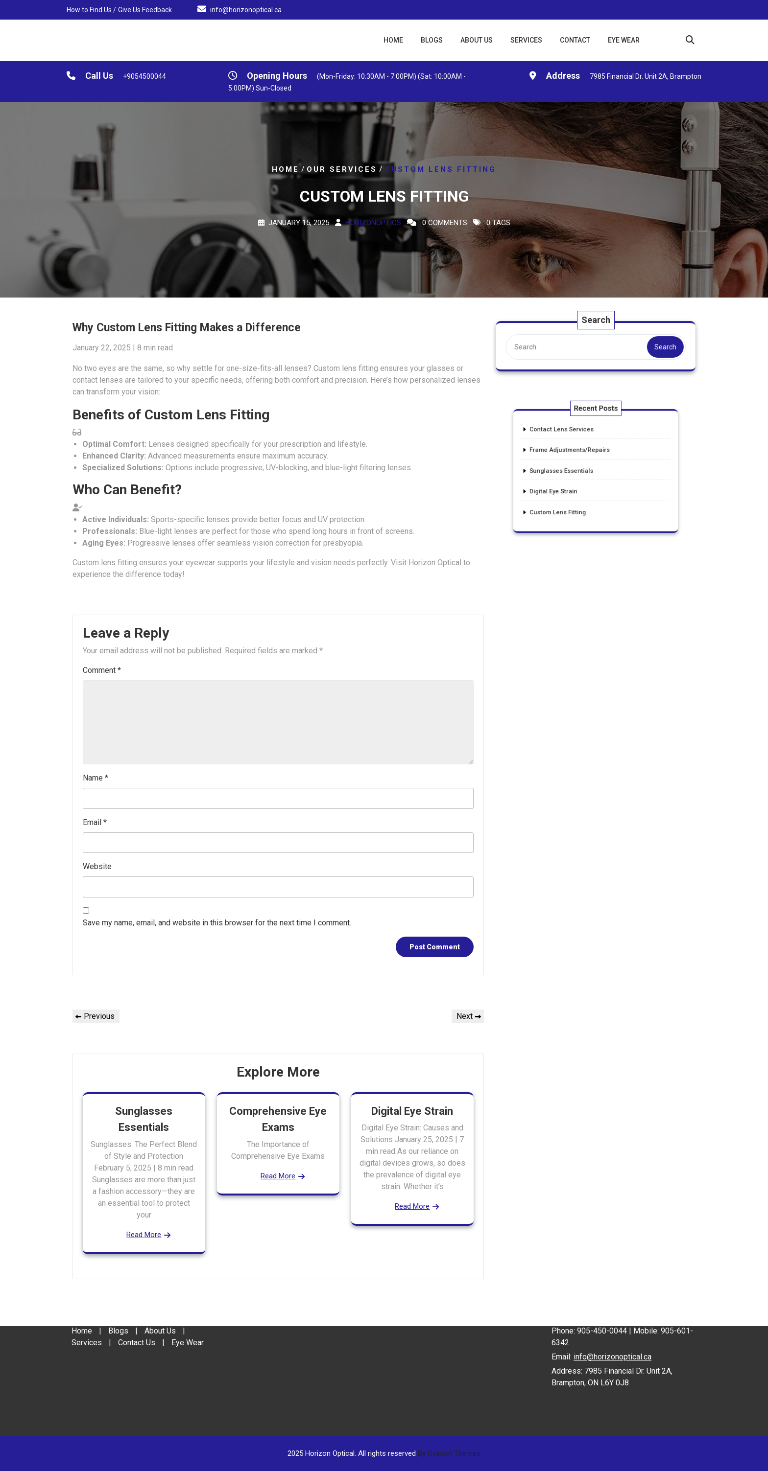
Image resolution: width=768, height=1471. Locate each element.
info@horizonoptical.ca (246, 9)
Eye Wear (624, 40)
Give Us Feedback (145, 9)
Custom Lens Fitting (569, 500)
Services (526, 40)
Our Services (342, 169)
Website (97, 866)
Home (393, 40)
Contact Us (136, 1310)
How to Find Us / (91, 9)
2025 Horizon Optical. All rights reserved (384, 1453)
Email (95, 822)
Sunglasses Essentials (571, 470)
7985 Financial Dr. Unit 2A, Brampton (645, 78)
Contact (575, 40)
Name (95, 777)
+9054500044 (144, 78)
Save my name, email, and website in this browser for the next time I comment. (217, 922)
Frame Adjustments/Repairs (577, 456)
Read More (143, 1234)
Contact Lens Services (571, 441)
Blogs (432, 40)
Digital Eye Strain (412, 1111)
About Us (476, 40)
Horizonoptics (373, 222)
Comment (102, 670)
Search (663, 347)
